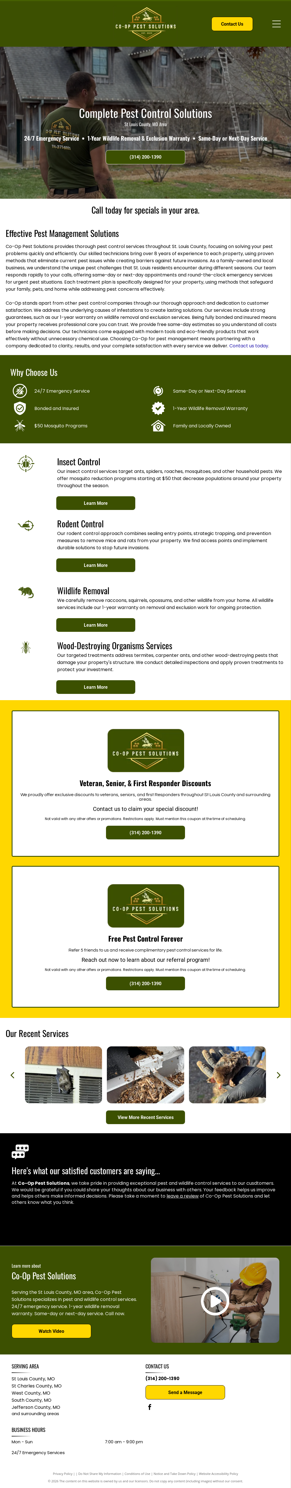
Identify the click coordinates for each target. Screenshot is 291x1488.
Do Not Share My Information (99, 1473)
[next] (278, 1075)
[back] (12, 1075)
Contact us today (248, 346)
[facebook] (150, 1408)
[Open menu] (276, 24)
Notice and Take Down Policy (175, 1473)
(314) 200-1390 (162, 1379)
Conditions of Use (137, 1473)
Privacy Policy (62, 1473)
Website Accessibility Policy (218, 1473)
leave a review (183, 1196)
